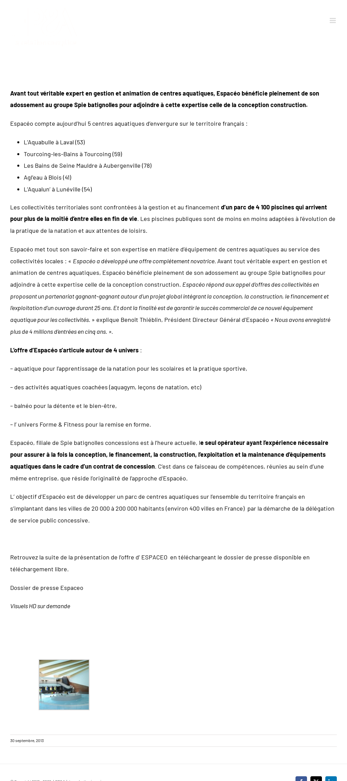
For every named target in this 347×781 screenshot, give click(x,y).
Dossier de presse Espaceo (46, 587)
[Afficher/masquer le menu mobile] (333, 20)
